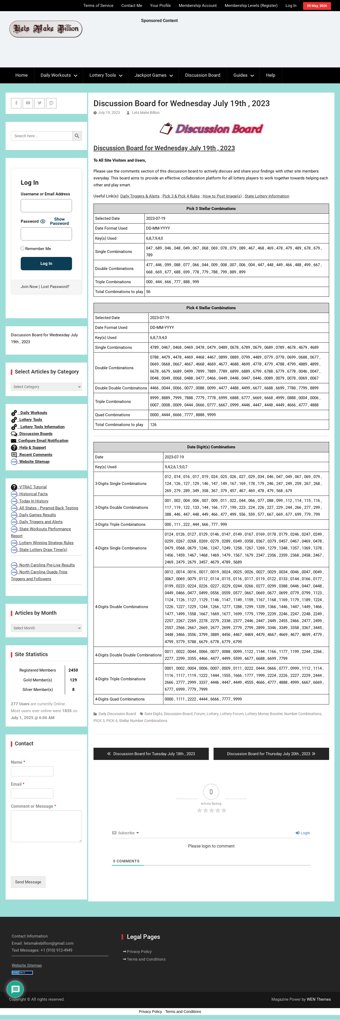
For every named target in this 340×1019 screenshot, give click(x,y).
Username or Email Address (45, 194)
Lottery (212, 714)
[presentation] (51, 867)
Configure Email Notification (39, 440)
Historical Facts (29, 494)
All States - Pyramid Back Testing (44, 508)
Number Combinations (302, 714)
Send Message (28, 882)
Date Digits (153, 714)
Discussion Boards (32, 433)
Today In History (29, 501)
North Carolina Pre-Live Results (43, 565)
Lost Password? (55, 286)
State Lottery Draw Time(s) (39, 549)
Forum (199, 714)
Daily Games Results (33, 515)
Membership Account (198, 5)
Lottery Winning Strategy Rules (42, 542)
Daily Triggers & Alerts (140, 196)
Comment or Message (33, 806)
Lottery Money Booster (264, 714)
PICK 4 (111, 721)
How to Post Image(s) (222, 196)
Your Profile (160, 5)
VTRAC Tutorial (29, 487)
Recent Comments (31, 454)
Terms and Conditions (146, 959)
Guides (240, 75)
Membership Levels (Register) (251, 5)
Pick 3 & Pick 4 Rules (181, 196)
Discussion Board (202, 75)
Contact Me (131, 5)
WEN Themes (319, 999)
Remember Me (36, 248)
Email (17, 784)
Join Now (29, 286)
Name (18, 762)
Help (270, 75)
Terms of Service (98, 5)
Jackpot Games (151, 75)
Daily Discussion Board (117, 714)
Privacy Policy (139, 951)
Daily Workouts (56, 75)
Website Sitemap (30, 461)
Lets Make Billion (146, 112)
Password (30, 221)
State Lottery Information (267, 196)
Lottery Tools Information (38, 426)
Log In (291, 5)
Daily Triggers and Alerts (37, 521)
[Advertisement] (237, 47)
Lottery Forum (232, 714)
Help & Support (28, 447)
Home (21, 75)
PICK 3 (99, 721)
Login (303, 833)
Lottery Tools (103, 75)
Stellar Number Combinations (143, 721)
